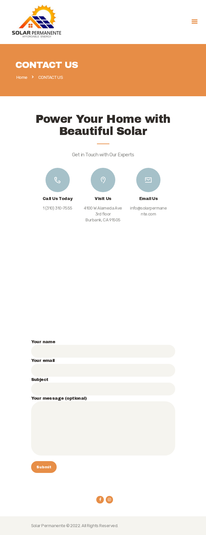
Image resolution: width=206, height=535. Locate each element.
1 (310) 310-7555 (57, 208)
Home (22, 77)
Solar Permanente (48, 525)
